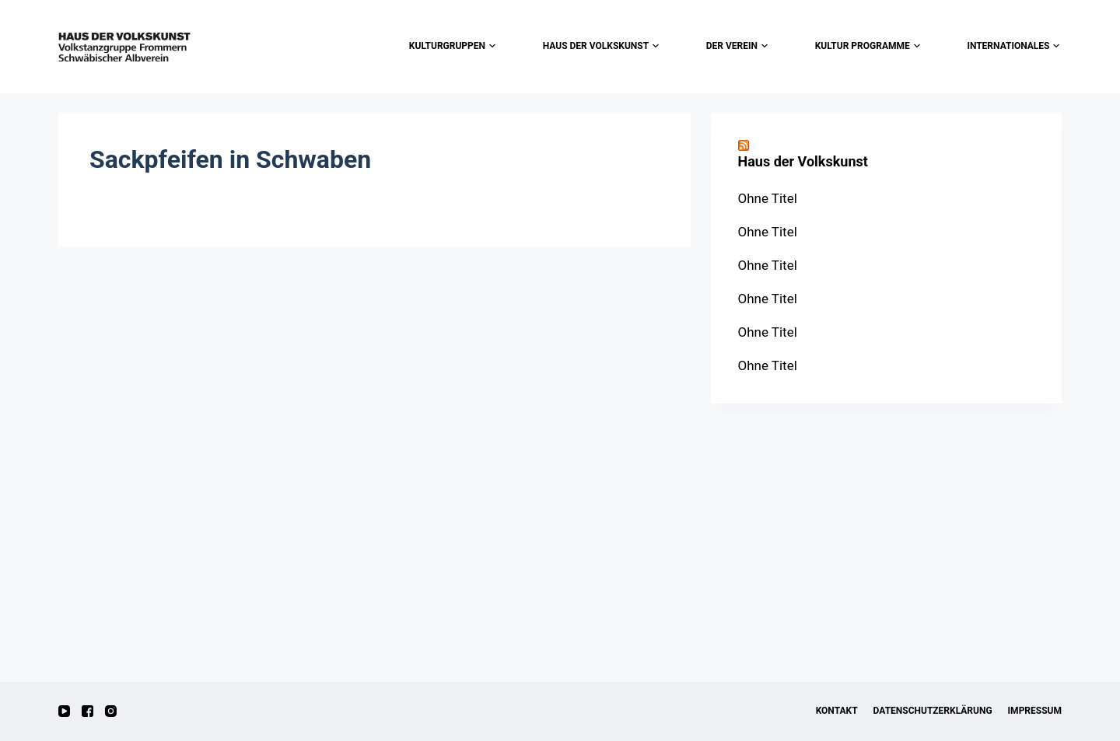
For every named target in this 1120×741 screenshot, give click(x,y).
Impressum (1035, 710)
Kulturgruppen (452, 46)
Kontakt (837, 710)
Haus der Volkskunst (601, 46)
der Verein (737, 46)
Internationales (1013, 46)
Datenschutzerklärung (932, 710)
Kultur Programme (867, 46)
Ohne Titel (767, 198)
